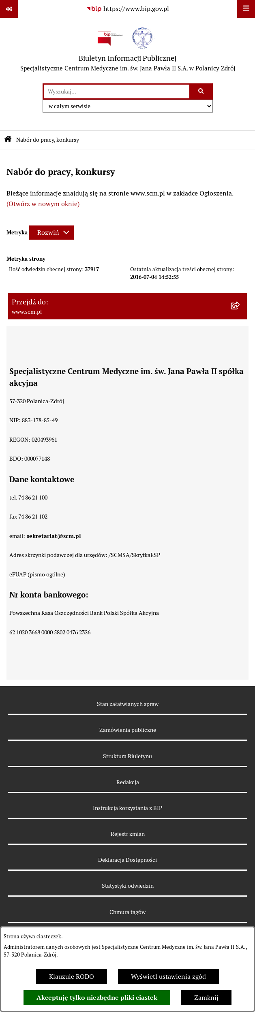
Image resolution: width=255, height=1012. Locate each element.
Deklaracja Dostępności (127, 859)
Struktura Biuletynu (127, 756)
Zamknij (206, 997)
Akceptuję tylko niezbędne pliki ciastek (96, 997)
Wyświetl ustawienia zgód (168, 976)
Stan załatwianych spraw (128, 704)
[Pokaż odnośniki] (9, 9)
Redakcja (127, 782)
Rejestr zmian (128, 834)
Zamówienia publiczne (127, 729)
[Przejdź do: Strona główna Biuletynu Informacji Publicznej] (8, 140)
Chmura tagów (127, 912)
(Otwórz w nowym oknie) (42, 204)
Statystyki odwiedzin (128, 885)
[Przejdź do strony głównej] (127, 50)
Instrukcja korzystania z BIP (127, 808)
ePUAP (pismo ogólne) (37, 574)
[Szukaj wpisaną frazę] (202, 91)
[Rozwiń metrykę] (51, 232)
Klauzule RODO (71, 976)
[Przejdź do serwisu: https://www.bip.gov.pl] (127, 9)
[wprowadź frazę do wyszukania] (117, 91)
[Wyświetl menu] (246, 9)
